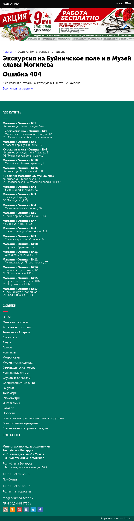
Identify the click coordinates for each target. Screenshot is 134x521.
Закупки (8, 388)
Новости (9, 413)
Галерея (8, 347)
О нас (7, 317)
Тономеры (10, 393)
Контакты (9, 352)
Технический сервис (17, 332)
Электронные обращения (20, 423)
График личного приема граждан (26, 428)
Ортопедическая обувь (19, 367)
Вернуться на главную (18, 88)
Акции (7, 342)
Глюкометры (11, 398)
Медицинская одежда (18, 362)
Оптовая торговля (15, 322)
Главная (8, 51)
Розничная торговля (17, 327)
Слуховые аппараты (17, 378)
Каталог (8, 408)
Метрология (11, 357)
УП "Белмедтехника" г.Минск (23, 454)
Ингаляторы (11, 403)
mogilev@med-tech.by (18, 498)
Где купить (10, 337)
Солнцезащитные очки (19, 383)
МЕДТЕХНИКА (11, 3)
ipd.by (127, 518)
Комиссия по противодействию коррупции (33, 418)
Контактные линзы (16, 372)
